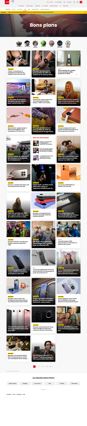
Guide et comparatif (44, 9)
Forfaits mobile (29, 5)
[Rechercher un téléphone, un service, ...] (28, 2)
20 (50, 366)
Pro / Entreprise (58, 2)
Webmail (77, 2)
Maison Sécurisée (53, 5)
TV (60, 5)
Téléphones (37, 5)
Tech (25, 9)
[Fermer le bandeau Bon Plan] (85, 12)
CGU (14, 394)
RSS (24, 394)
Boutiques (69, 2)
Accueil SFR (7, 2)
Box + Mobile (45, 5)
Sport (29, 9)
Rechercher (43, 2)
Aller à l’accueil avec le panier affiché (74, 2)
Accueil (13, 9)
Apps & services (50, 2)
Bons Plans (65, 5)
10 (47, 366)
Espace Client (81, 2)
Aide (64, 2)
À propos (19, 394)
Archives (9, 394)
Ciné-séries (19, 9)
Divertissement (35, 9)
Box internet (21, 5)
